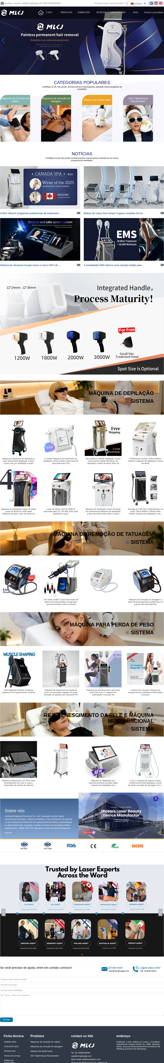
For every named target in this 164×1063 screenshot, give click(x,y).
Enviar (6, 1019)
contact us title (82, 1036)
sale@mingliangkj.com (119, 971)
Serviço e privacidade (153, 12)
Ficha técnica (14, 1036)
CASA (49, 12)
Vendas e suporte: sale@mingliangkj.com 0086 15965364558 (33, 3)
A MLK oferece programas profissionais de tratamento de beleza (35, 213)
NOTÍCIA (100, 12)
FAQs (135, 12)
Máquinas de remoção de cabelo (45, 1042)
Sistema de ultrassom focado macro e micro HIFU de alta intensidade (38, 265)
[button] (78, 72)
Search (127, 3)
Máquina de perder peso (41, 1051)
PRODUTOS (66, 12)
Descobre (8, 833)
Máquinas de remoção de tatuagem (46, 1046)
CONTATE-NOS (118, 12)
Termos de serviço (12, 1056)
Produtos (37, 1036)
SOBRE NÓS (84, 12)
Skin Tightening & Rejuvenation (44, 1056)
